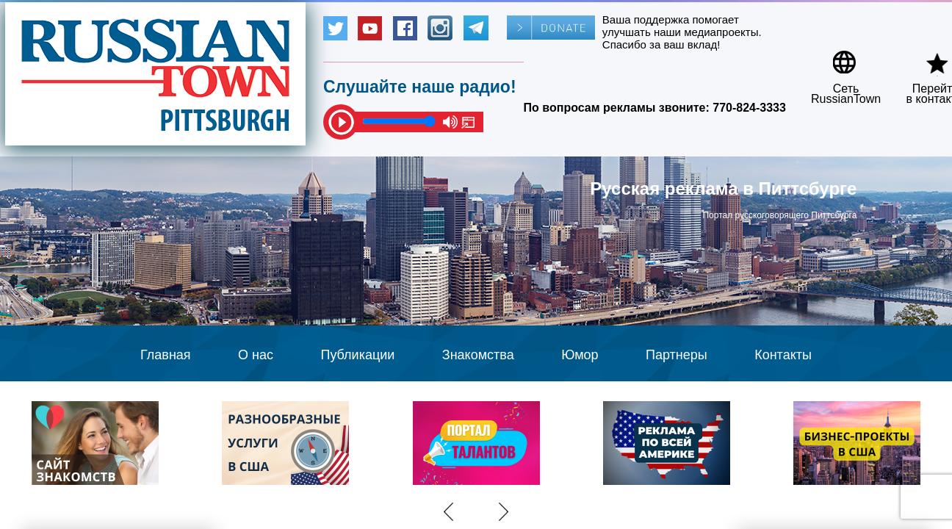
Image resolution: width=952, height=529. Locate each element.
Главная (165, 355)
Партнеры (676, 355)
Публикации (357, 355)
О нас (255, 355)
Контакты (783, 355)
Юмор (579, 355)
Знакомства (478, 355)
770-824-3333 (749, 107)
